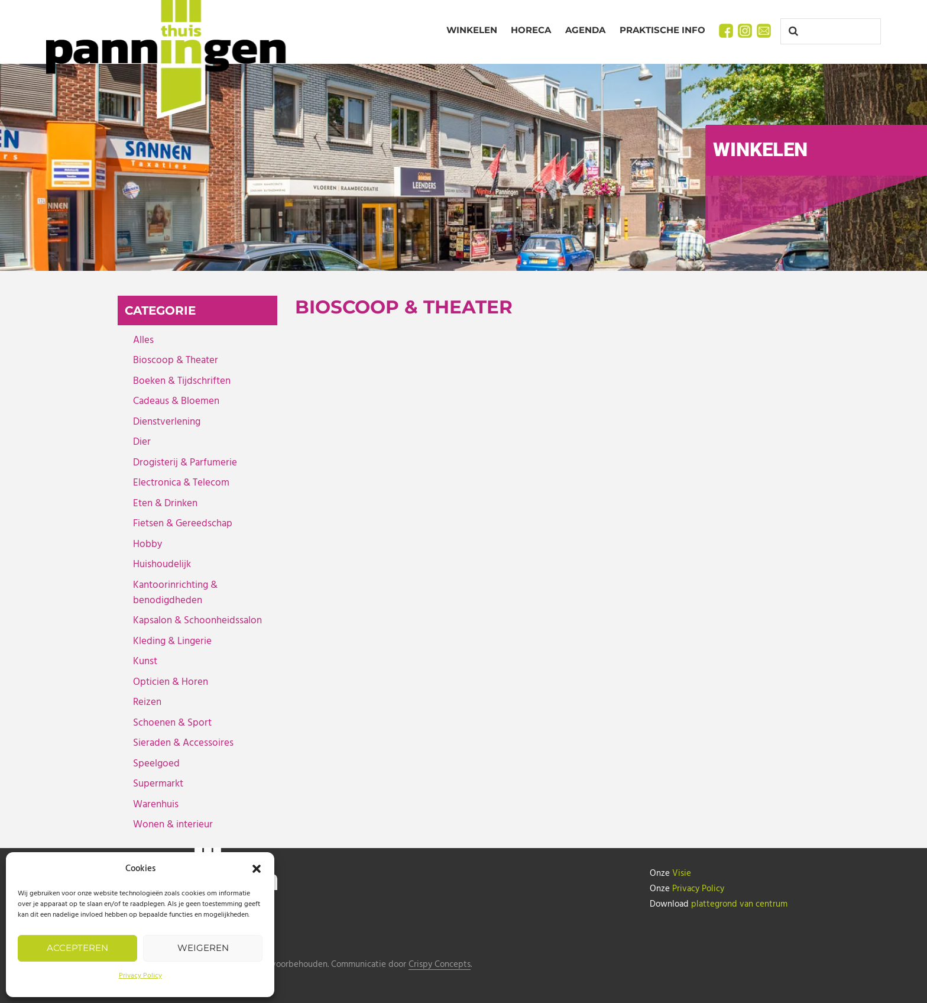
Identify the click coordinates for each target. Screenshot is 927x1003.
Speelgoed (156, 764)
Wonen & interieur (173, 825)
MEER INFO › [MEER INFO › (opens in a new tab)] (336, 585)
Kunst (145, 661)
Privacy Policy (140, 976)
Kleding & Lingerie (172, 641)
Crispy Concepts (440, 965)
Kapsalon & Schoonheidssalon (197, 621)
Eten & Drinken (165, 504)
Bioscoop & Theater (175, 360)
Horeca (531, 29)
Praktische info (662, 29)
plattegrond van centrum (739, 904)
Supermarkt (158, 784)
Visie (681, 873)
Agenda (585, 29)
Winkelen (471, 29)
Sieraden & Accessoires (183, 743)
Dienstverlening (166, 422)
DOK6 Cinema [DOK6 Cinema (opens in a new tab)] (349, 540)
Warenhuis (156, 805)
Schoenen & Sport (172, 723)
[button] (256, 869)
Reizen (147, 702)
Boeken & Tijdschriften (182, 381)
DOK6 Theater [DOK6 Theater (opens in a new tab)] (618, 540)
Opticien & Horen (170, 682)
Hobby (147, 544)
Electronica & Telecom (181, 483)
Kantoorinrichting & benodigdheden (175, 593)
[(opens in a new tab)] (419, 424)
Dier (142, 442)
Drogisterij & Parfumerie (185, 463)
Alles (143, 340)
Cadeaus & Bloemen (176, 401)
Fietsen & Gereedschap (182, 524)
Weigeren (203, 947)
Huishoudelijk (162, 564)
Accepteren (77, 947)
